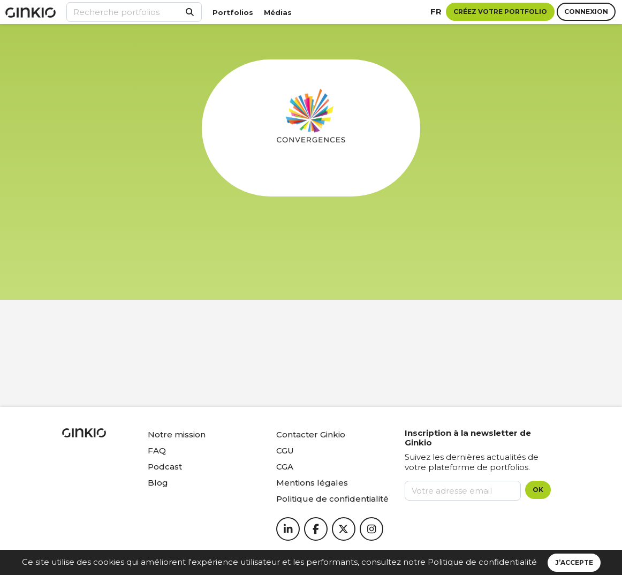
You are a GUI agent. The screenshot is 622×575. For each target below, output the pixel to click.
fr (436, 11)
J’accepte (574, 562)
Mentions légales (312, 483)
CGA (284, 466)
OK (538, 490)
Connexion (586, 11)
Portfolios (233, 12)
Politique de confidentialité (482, 562)
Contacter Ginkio (310, 434)
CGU (285, 450)
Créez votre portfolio (500, 11)
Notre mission (177, 434)
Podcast (165, 466)
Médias (278, 12)
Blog (158, 483)
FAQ (157, 450)
